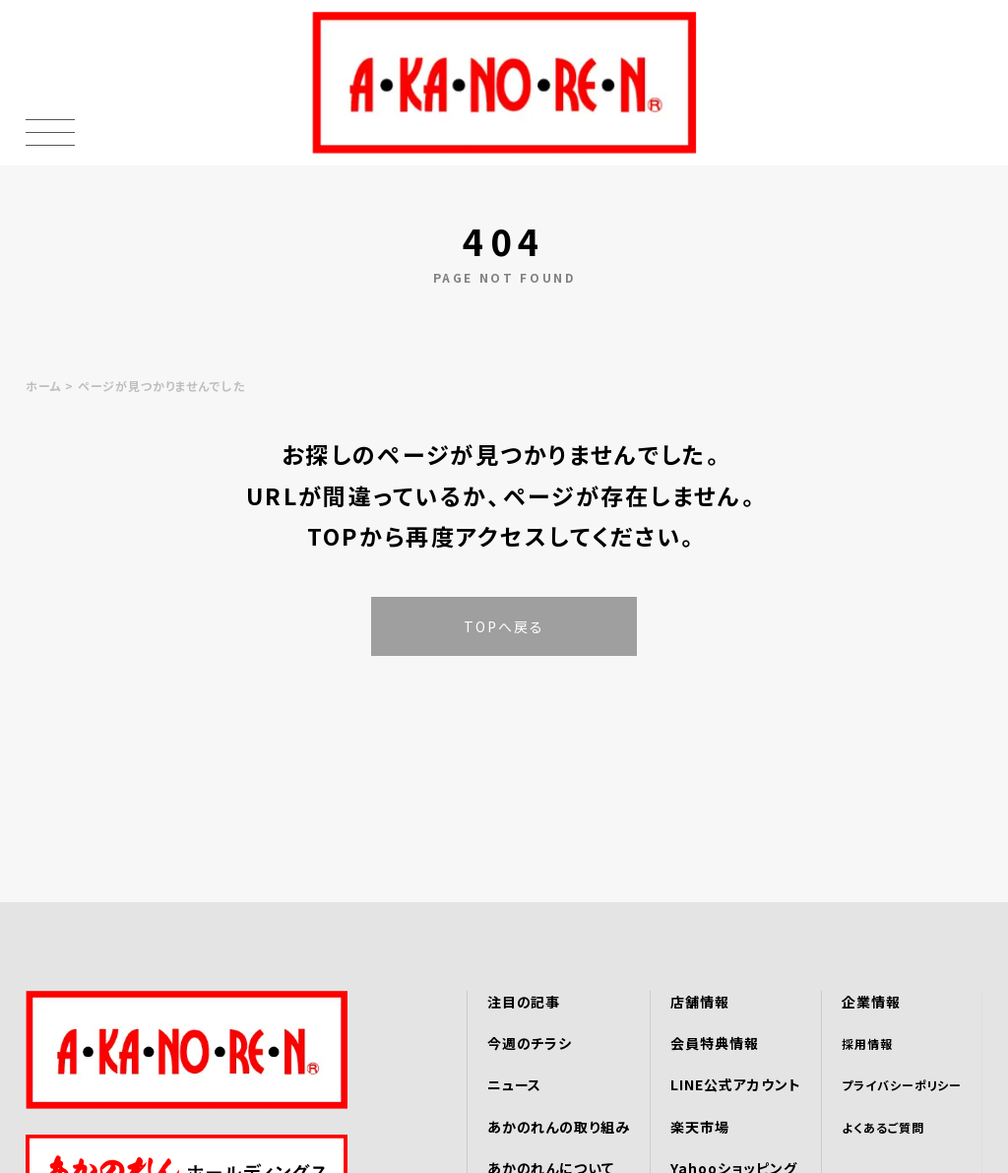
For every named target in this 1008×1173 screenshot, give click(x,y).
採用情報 (867, 1043)
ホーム (44, 385)
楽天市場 (699, 1127)
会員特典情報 (714, 1043)
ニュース (514, 1084)
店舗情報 (699, 1001)
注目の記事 (524, 1001)
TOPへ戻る (504, 626)
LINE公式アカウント (735, 1084)
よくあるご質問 (883, 1127)
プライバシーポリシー (902, 1084)
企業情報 (871, 1001)
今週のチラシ (530, 1043)
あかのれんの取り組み (559, 1127)
